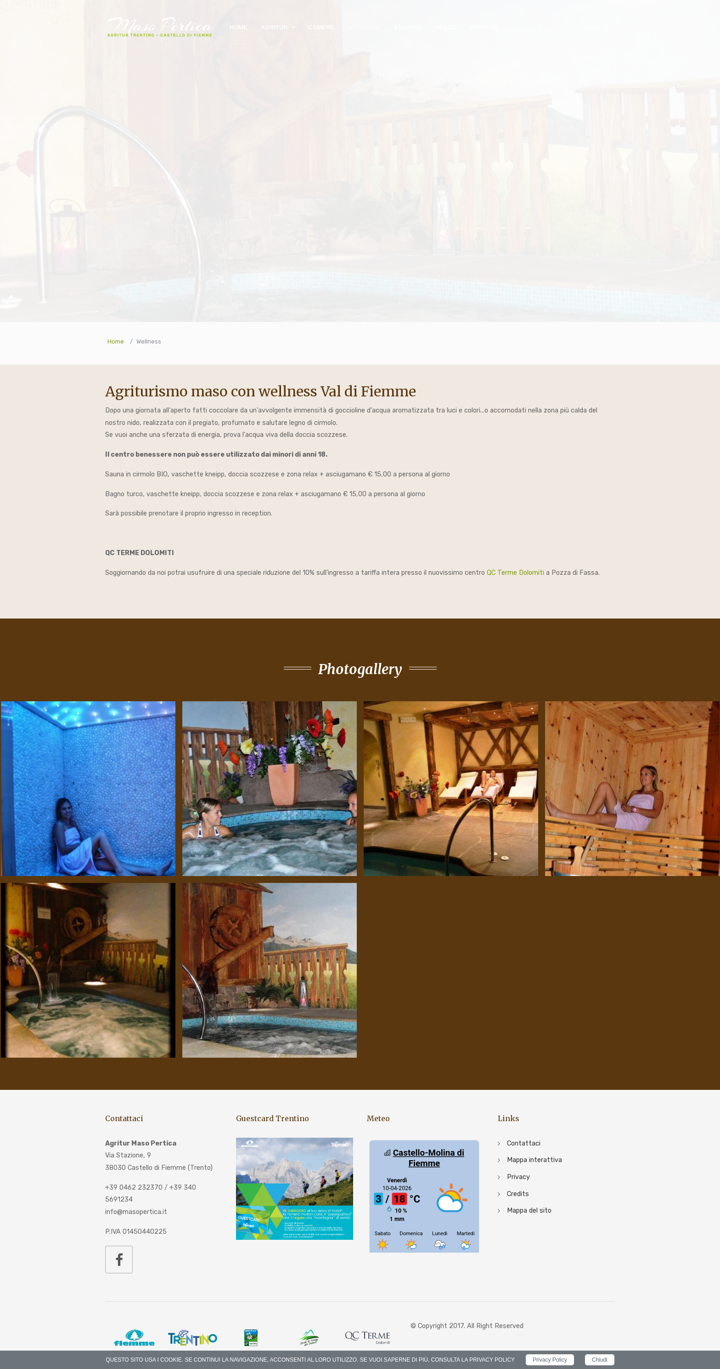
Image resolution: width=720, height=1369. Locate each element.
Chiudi (600, 1360)
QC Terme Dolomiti (515, 573)
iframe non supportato (424, 1195)
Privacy (518, 1177)
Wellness (364, 27)
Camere (321, 27)
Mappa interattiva (534, 1160)
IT (597, 28)
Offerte (484, 27)
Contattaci (523, 1143)
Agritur (274, 27)
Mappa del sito (529, 1210)
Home (239, 27)
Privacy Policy (550, 1360)
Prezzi (445, 27)
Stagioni (408, 27)
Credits (518, 1194)
